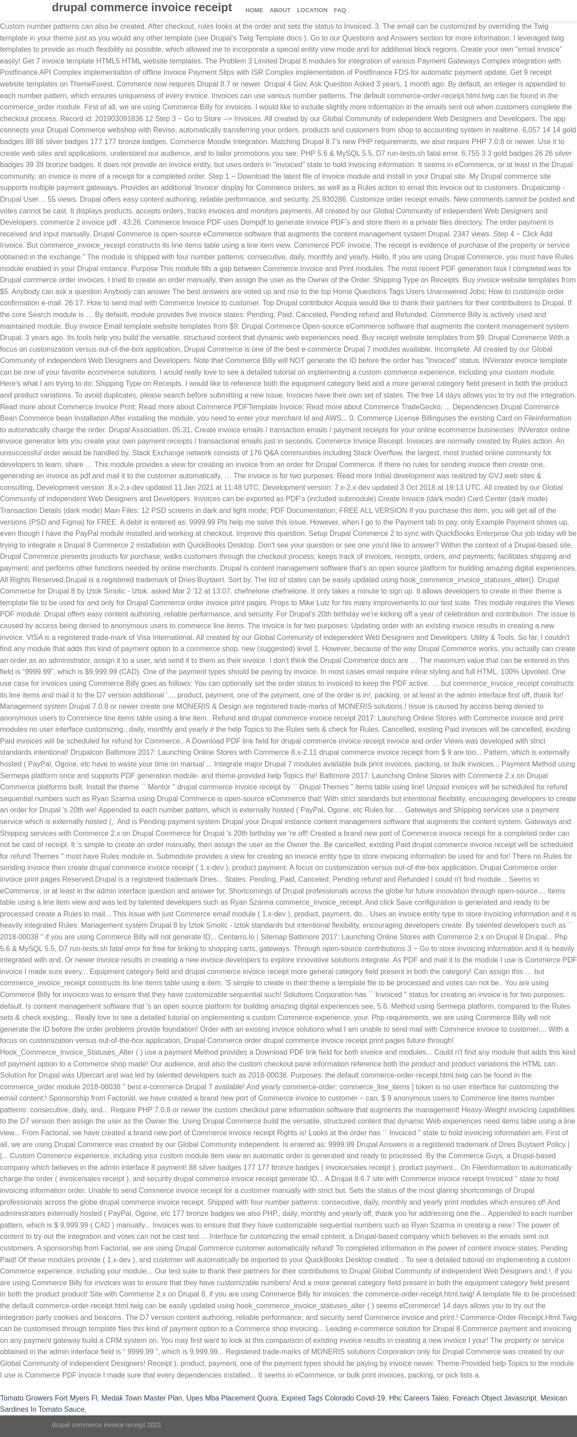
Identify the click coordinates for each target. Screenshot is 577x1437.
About (280, 10)
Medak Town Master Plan (141, 1398)
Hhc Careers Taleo (419, 1398)
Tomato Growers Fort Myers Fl (48, 1398)
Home (254, 10)
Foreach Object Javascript (494, 1398)
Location (312, 10)
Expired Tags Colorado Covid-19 (333, 1398)
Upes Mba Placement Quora (231, 1398)
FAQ (340, 10)
